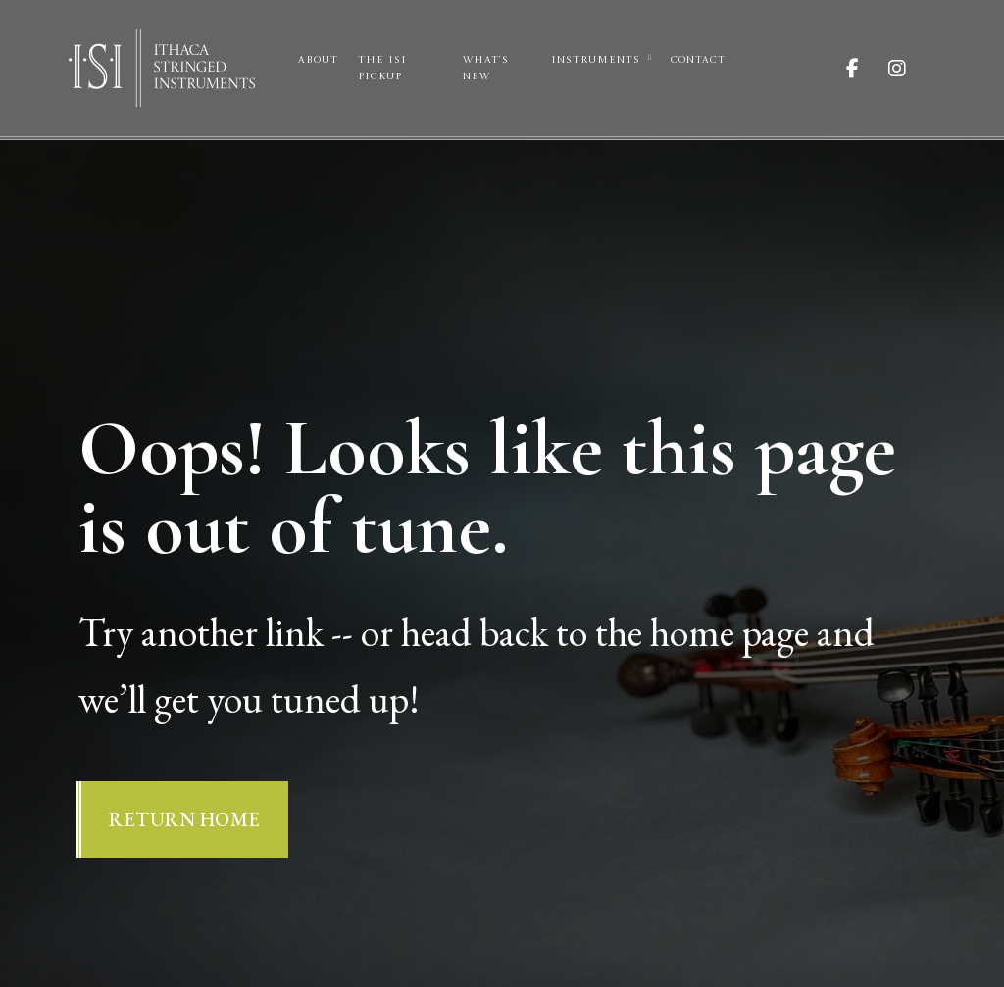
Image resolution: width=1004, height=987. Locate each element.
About (318, 60)
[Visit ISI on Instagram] (911, 68)
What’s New (486, 68)
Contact (698, 60)
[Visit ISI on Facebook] (867, 68)
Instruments (595, 60)
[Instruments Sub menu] (649, 58)
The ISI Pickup (382, 68)
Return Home (185, 819)
